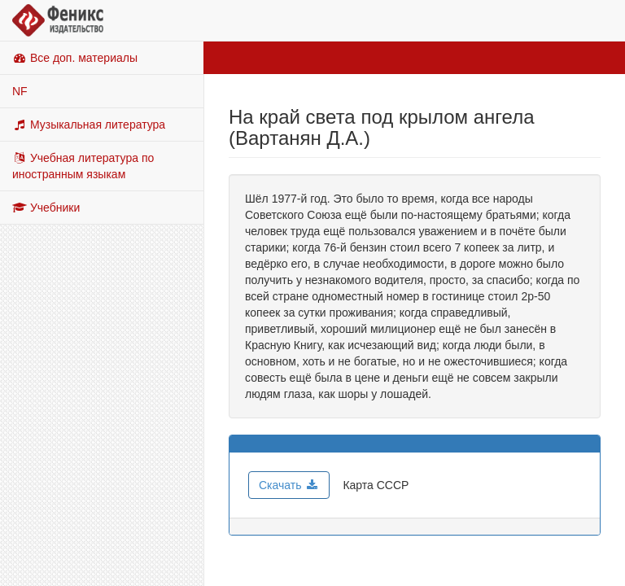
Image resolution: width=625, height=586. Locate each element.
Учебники (46, 207)
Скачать (289, 485)
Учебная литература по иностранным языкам (83, 166)
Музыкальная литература (88, 124)
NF (20, 91)
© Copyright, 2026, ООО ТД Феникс (312, 564)
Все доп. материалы (75, 57)
